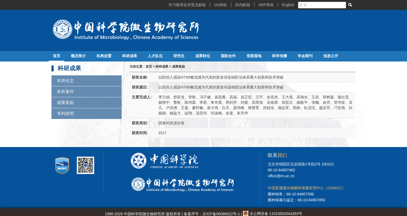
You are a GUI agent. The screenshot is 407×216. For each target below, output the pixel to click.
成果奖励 (65, 102)
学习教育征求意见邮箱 (187, 5)
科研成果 (129, 56)
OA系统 (220, 5)
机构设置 (104, 56)
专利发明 (65, 113)
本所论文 (65, 80)
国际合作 (228, 56)
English (288, 5)
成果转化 (202, 56)
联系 (277, 155)
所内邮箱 (242, 5)
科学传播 (279, 56)
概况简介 (78, 56)
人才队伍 (155, 56)
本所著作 (65, 91)
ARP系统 (266, 5)
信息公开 (330, 56)
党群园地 (253, 56)
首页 (56, 56)
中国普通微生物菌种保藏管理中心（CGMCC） (306, 188)
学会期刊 (305, 56)
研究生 (179, 56)
